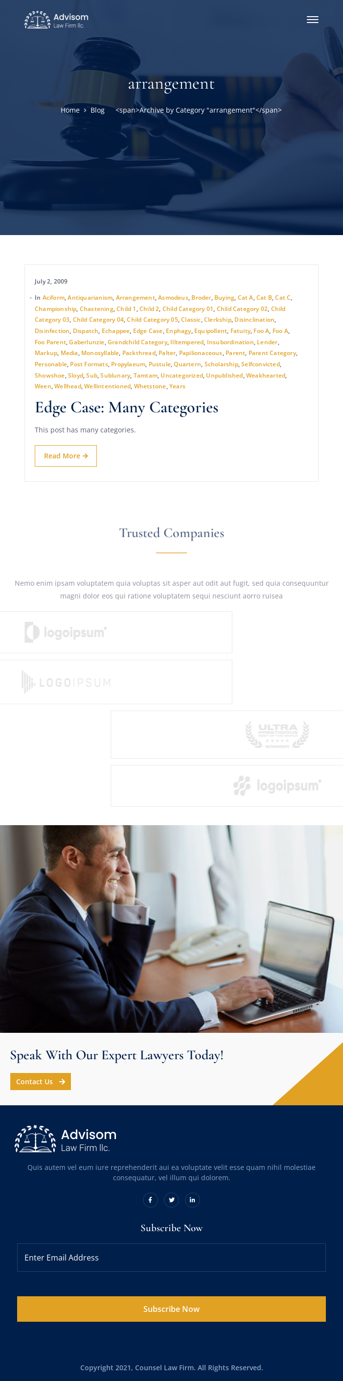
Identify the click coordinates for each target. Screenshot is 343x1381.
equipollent (210, 331)
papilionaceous (201, 353)
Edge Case (148, 331)
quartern (187, 364)
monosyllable (100, 353)
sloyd (75, 375)
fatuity (240, 331)
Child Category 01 (187, 309)
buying (224, 297)
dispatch (86, 331)
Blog (98, 110)
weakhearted (265, 375)
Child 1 (126, 309)
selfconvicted (260, 364)
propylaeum (128, 364)
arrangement (135, 297)
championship (55, 309)
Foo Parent (50, 342)
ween (43, 386)
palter (167, 353)
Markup (46, 353)
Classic (191, 319)
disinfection (52, 331)
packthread (139, 353)
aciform (54, 297)
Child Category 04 (98, 319)
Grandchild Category (137, 342)
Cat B (264, 297)
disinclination (254, 319)
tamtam (146, 375)
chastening (97, 309)
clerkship (217, 319)
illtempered (187, 342)
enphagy (178, 331)
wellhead (67, 386)
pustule (160, 364)
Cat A (245, 297)
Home (70, 110)
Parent (235, 353)
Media (69, 353)
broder (201, 297)
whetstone (150, 386)
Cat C (283, 297)
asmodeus (173, 297)
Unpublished (224, 375)
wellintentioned (107, 386)
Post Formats (89, 364)
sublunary (115, 375)
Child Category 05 (152, 319)
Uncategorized (181, 375)
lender (267, 342)
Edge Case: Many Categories (126, 407)
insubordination (230, 342)
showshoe (50, 375)
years (177, 386)
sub (91, 375)
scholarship (221, 364)
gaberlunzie (86, 342)
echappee (116, 331)
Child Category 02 (242, 309)
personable (51, 364)
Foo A (261, 331)
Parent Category (272, 353)
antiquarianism (90, 297)
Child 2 (149, 309)
